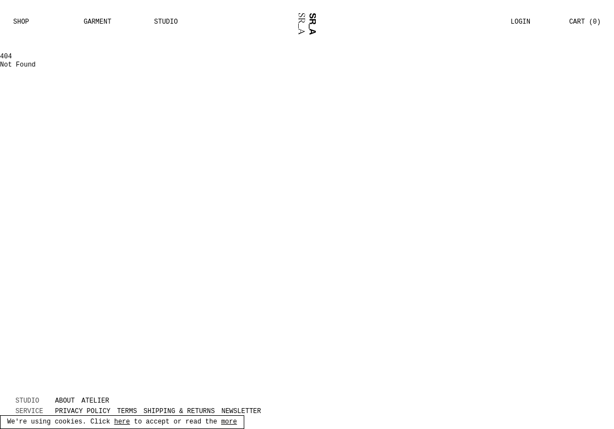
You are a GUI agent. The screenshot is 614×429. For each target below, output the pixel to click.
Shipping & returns (179, 412)
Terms (127, 412)
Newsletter (241, 412)
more (229, 422)
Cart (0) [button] (585, 22)
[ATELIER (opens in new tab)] (100, 401)
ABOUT (65, 401)
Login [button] (520, 22)
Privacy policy (83, 412)
